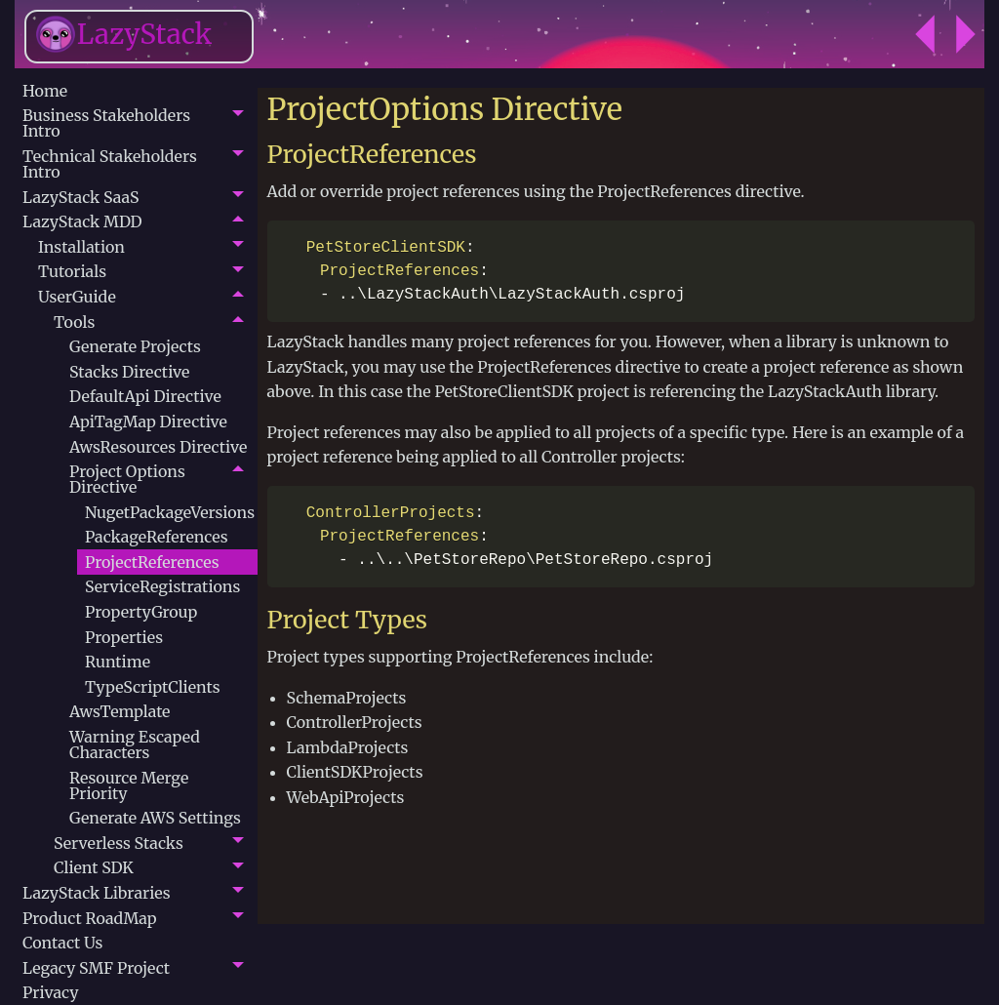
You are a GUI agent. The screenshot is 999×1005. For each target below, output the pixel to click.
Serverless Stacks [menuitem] (118, 843)
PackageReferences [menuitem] (156, 536)
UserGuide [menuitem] (77, 296)
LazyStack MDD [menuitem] (82, 221)
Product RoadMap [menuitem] (89, 918)
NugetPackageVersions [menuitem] (170, 512)
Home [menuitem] (44, 90)
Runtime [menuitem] (117, 661)
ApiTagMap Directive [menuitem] (148, 421)
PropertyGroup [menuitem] (141, 612)
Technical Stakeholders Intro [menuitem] (109, 163)
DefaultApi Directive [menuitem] (145, 396)
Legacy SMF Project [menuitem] (96, 968)
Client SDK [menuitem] (94, 867)
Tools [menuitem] (74, 322)
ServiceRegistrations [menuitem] (162, 586)
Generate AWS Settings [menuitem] (155, 817)
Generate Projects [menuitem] (135, 346)
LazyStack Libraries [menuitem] (96, 893)
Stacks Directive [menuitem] (129, 372)
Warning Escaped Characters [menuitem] (134, 744)
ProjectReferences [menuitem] (152, 562)
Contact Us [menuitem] (62, 942)
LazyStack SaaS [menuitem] (80, 197)
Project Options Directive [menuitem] (127, 479)
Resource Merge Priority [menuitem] (128, 785)
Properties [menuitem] (124, 637)
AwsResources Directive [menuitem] (158, 447)
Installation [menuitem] (81, 247)
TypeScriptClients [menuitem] (152, 687)
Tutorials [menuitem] (72, 271)
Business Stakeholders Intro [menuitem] (106, 123)
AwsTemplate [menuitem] (119, 711)
